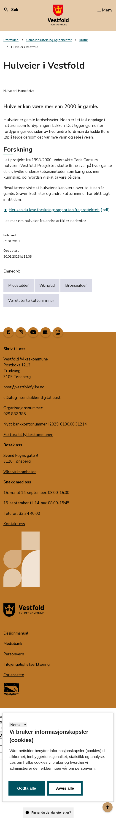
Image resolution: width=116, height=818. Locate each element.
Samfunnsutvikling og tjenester (49, 40)
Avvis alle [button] (65, 788)
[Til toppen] (108, 807)
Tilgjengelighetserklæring (26, 664)
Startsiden (11, 40)
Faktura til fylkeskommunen (28, 434)
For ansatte (13, 675)
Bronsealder (76, 285)
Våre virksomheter (19, 471)
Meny (104, 10)
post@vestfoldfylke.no (23, 387)
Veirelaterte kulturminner (31, 300)
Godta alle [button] (26, 788)
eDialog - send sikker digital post (32, 397)
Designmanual (15, 633)
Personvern (13, 654)
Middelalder (18, 285)
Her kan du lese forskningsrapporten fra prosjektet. (51, 210)
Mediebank (12, 643)
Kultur (83, 40)
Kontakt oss (14, 523)
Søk (10, 9)
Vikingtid (47, 285)
